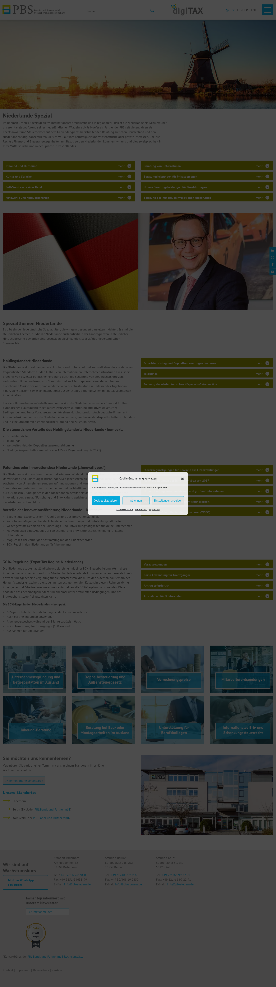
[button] (182, 478)
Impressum (154, 509)
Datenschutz (141, 509)
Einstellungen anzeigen (168, 500)
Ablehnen (136, 500)
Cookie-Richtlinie (125, 509)
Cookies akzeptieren (106, 500)
